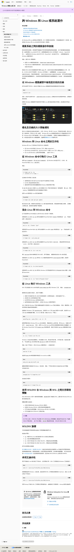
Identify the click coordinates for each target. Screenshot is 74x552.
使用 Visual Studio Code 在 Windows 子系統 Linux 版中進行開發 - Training (39, 531)
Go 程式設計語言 (28, 453)
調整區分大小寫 (49, 137)
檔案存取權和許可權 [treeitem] (8, 39)
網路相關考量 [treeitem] (7, 42)
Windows (29, 16)
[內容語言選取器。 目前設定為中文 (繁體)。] (5, 547)
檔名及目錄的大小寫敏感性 (29, 32)
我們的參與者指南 (29, 498)
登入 (71, 2)
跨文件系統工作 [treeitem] (7, 34)
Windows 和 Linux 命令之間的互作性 (31, 34)
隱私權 (24, 551)
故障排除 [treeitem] (5, 58)
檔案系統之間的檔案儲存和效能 (30, 28)
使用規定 (40, 551)
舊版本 (9, 551)
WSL (41, 16)
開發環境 (36, 16)
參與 (20, 551)
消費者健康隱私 (31, 551)
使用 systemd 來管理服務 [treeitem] (9, 45)
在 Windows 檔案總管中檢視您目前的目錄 (32, 30)
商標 (45, 551)
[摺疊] (17, 15)
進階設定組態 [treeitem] (7, 37)
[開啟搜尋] (68, 2)
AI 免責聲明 (3, 551)
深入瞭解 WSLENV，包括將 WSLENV (31, 449)
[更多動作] (70, 16)
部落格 (14, 551)
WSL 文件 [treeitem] (5, 21)
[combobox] (10, 18)
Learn (23, 16)
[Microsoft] (3, 2)
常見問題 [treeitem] (5, 55)
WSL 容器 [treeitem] (6, 47)
